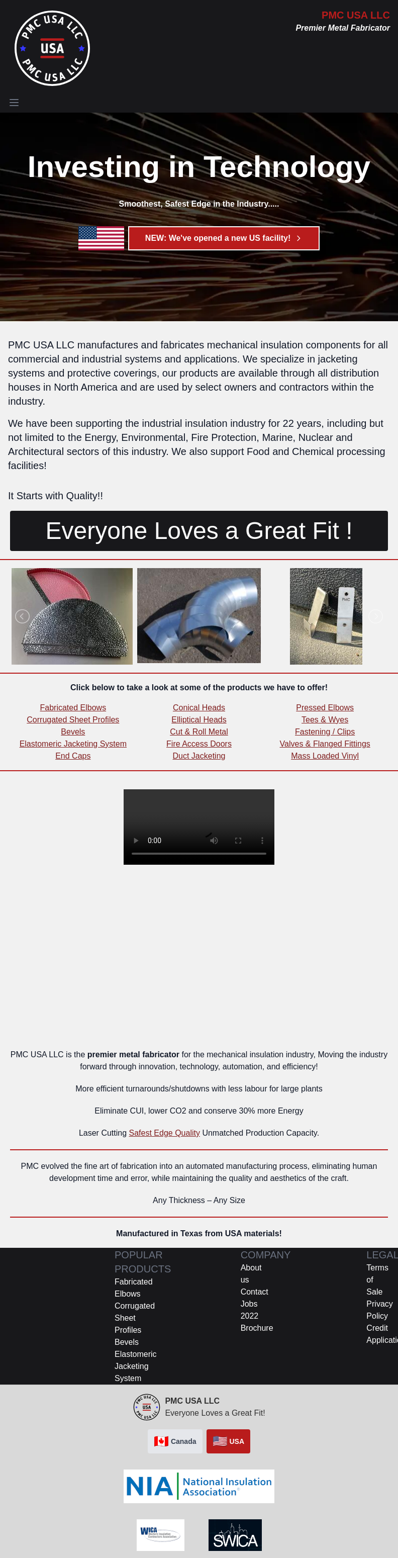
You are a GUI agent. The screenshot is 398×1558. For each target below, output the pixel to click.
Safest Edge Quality (164, 1133)
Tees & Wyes (325, 719)
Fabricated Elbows (73, 707)
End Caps (72, 756)
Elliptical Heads (198, 719)
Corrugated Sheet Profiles (73, 719)
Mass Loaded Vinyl (325, 756)
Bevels (73, 731)
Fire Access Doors (199, 744)
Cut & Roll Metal (199, 731)
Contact (254, 1292)
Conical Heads (199, 707)
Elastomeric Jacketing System (73, 744)
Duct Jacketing (199, 756)
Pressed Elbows (325, 707)
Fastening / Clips (325, 731)
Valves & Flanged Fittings (325, 744)
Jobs (249, 1304)
